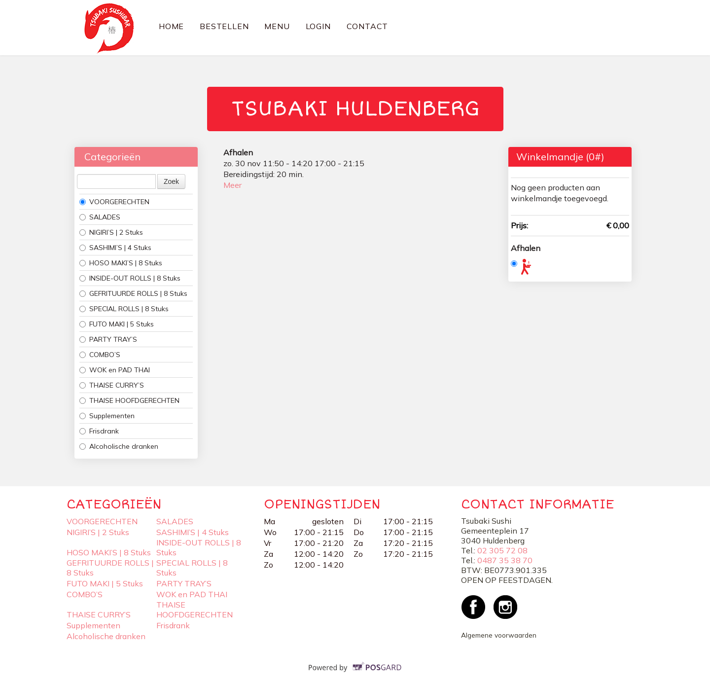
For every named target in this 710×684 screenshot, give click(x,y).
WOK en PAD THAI (114, 369)
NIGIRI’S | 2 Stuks (111, 232)
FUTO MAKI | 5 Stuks (116, 324)
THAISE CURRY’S (111, 385)
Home (171, 26)
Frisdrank (99, 431)
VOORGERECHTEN (114, 201)
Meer (232, 185)
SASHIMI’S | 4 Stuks (115, 247)
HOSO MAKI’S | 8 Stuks (120, 262)
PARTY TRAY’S (108, 339)
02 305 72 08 (502, 550)
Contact (368, 26)
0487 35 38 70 (504, 560)
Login (318, 26)
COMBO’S (99, 354)
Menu (276, 26)
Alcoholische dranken (118, 446)
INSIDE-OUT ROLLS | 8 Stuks (129, 278)
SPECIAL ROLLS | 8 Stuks (124, 308)
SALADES (99, 217)
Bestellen (224, 26)
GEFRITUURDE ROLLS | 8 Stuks (133, 293)
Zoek (171, 181)
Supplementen (107, 415)
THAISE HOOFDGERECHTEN (129, 400)
